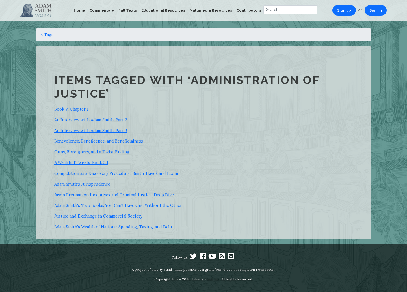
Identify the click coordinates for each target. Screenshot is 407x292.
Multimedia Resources (211, 10)
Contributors (249, 10)
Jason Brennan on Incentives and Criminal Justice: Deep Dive (114, 194)
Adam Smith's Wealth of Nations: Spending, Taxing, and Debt (113, 226)
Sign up (344, 10)
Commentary (102, 10)
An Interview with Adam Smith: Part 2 (90, 120)
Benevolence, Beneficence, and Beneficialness (98, 141)
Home (79, 10)
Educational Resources (163, 10)
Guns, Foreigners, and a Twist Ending (91, 151)
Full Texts (127, 10)
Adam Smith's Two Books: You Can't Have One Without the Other (118, 205)
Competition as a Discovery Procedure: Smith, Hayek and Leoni (116, 173)
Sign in (375, 10)
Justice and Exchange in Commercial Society (98, 216)
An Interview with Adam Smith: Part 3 (90, 130)
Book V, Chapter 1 (71, 109)
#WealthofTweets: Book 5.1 (81, 162)
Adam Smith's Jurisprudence (82, 184)
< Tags (46, 34)
